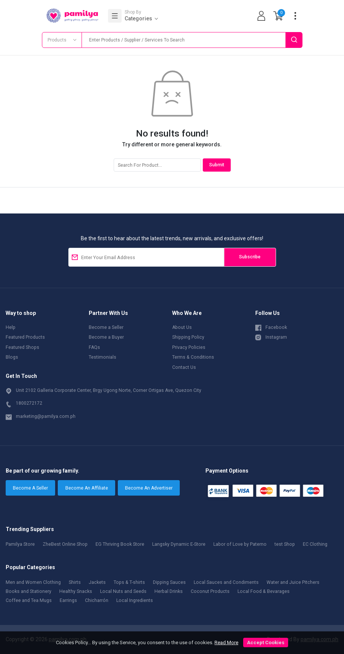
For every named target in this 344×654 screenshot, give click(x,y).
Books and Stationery (28, 591)
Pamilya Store (20, 544)
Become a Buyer (106, 337)
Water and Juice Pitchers (293, 582)
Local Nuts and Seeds (123, 591)
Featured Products (25, 337)
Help (10, 327)
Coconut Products (210, 591)
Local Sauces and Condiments (226, 582)
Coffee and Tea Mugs (29, 600)
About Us (182, 327)
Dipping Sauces (169, 582)
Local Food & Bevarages (264, 591)
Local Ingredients (134, 600)
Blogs (12, 357)
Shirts (75, 582)
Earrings (68, 600)
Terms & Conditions (193, 357)
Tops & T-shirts (129, 582)
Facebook (271, 327)
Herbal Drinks (168, 591)
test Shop (285, 544)
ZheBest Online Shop (65, 544)
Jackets (97, 582)
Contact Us (184, 367)
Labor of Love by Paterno (240, 544)
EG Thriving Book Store (120, 544)
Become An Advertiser (149, 488)
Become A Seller (30, 488)
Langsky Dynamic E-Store (178, 544)
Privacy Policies (188, 347)
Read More (226, 642)
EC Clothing (315, 544)
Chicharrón (96, 600)
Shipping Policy (188, 337)
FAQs (94, 347)
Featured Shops (22, 347)
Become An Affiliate (86, 488)
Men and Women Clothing (33, 582)
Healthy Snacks (75, 591)
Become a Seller (106, 327)
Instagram (271, 337)
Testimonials (102, 357)
